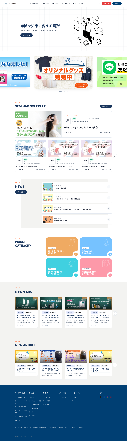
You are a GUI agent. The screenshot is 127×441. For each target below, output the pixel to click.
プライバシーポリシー (70, 427)
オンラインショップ (78, 3)
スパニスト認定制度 (20, 407)
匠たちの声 (46, 404)
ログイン (117, 3)
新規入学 (106, 3)
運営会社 (81, 427)
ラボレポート (33, 397)
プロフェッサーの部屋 (35, 401)
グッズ (73, 401)
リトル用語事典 (33, 408)
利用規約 (61, 427)
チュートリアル (33, 415)
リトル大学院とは (35, 3)
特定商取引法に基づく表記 (39, 427)
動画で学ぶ (55, 3)
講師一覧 (17, 420)
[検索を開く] (100, 3)
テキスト (73, 397)
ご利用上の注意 (52, 427)
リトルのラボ (47, 397)
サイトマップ (18, 427)
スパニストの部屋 (34, 404)
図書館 (31, 412)
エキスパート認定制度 (21, 416)
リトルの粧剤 (47, 401)
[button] (60, 91)
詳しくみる (26, 35)
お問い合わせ (27, 427)
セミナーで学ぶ (65, 3)
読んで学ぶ (46, 3)
